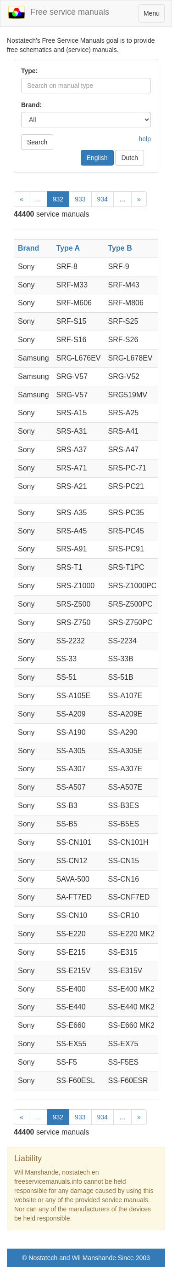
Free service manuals (58, 12)
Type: (29, 71)
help (145, 139)
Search (37, 142)
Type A (68, 248)
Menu (154, 15)
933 (80, 199)
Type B (120, 248)
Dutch (129, 157)
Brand (28, 248)
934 (102, 199)
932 (58, 199)
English (97, 157)
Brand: (31, 105)
